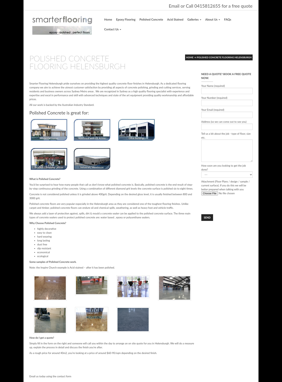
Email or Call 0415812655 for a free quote (210, 6)
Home (108, 19)
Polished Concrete (151, 19)
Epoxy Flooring (126, 19)
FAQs (227, 19)
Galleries (194, 19)
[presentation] (231, 204)
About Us (212, 19)
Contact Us (112, 29)
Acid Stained (175, 19)
